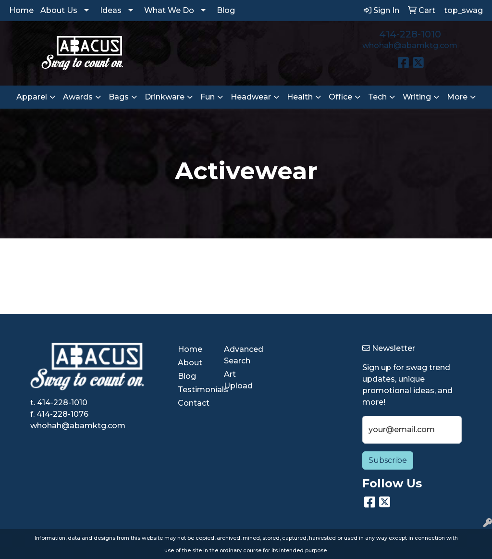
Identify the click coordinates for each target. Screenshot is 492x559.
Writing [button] (417, 96)
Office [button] (340, 96)
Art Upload (238, 380)
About (190, 362)
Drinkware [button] (164, 96)
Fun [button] (207, 96)
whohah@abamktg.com (409, 45)
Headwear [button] (251, 96)
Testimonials (195, 389)
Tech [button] (377, 96)
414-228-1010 (410, 34)
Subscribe (388, 460)
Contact (193, 403)
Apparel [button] (31, 96)
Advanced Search (241, 355)
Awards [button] (78, 96)
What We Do (169, 10)
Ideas (111, 10)
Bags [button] (119, 96)
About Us (58, 10)
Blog (226, 10)
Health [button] (300, 96)
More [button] (457, 96)
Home (21, 10)
